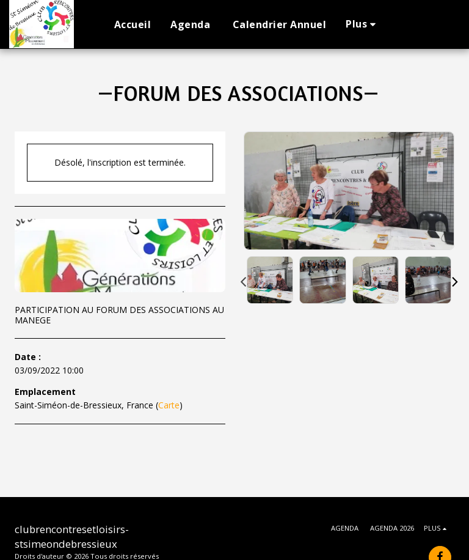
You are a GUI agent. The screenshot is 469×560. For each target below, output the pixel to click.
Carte (169, 405)
